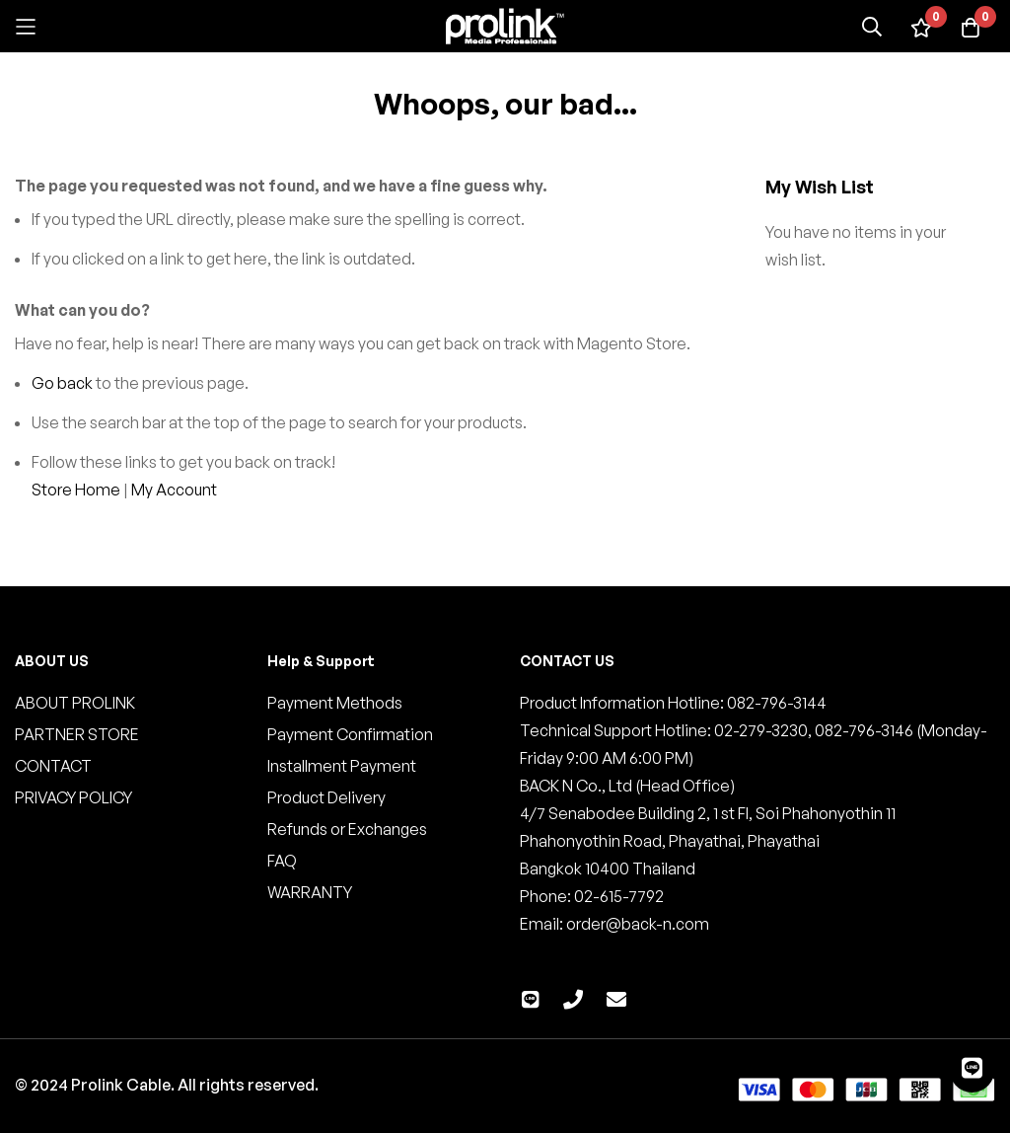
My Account (174, 489)
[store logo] (505, 26)
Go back (62, 383)
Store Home (76, 489)
